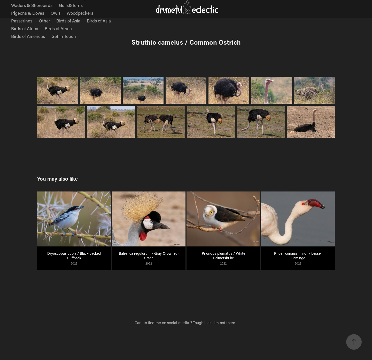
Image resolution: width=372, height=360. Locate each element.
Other (44, 20)
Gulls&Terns (71, 5)
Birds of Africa (24, 28)
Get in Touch (63, 36)
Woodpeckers (80, 13)
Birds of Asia (68, 20)
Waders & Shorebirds (31, 5)
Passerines (21, 20)
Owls (55, 13)
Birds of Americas (28, 36)
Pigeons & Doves (27, 13)
